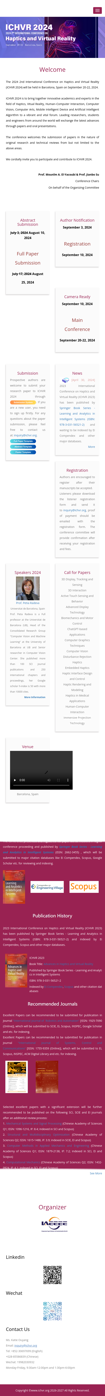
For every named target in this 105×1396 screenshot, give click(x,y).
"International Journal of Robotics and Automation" (46, 1020)
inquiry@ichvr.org (25, 435)
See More (96, 1173)
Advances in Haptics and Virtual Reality (68, 964)
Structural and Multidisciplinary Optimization (39, 1134)
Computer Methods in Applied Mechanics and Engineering (48, 1145)
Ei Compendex (53, 986)
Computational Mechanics (23, 1162)
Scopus (69, 986)
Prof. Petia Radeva (27, 603)
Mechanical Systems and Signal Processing (34, 1123)
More (91, 447)
